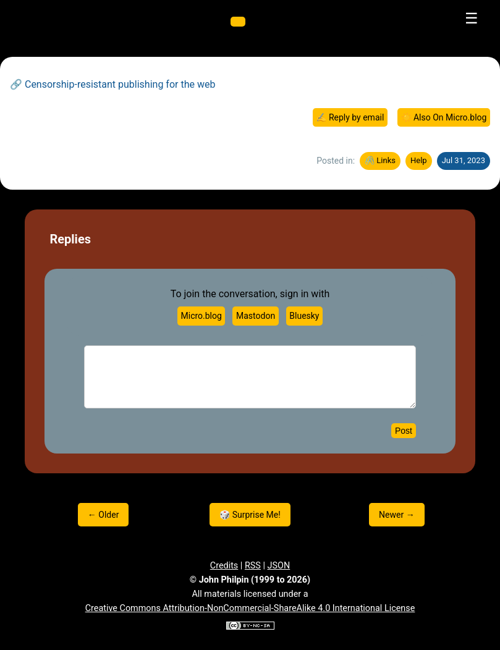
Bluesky (304, 316)
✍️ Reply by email (350, 117)
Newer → (397, 515)
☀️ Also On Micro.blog (444, 117)
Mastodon (255, 316)
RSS (253, 565)
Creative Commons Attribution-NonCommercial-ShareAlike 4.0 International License (250, 608)
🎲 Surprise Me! (250, 515)
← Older (103, 515)
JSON (279, 565)
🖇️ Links (380, 160)
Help (418, 160)
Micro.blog (201, 316)
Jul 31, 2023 (463, 160)
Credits (224, 565)
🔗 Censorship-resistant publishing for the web (112, 84)
